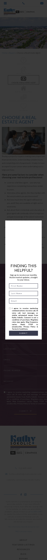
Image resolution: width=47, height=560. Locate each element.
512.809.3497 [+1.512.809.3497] (36, 517)
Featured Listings (23, 550)
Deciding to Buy (23, 61)
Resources (23, 555)
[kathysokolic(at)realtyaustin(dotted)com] (41, 3)
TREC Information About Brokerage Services (23, 532)
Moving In (23, 107)
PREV (19, 257)
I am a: (31, 305)
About (23, 545)
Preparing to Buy (23, 70)
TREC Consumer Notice (23, 537)
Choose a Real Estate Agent (23, 80)
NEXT (27, 257)
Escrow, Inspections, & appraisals (23, 98)
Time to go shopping (23, 89)
